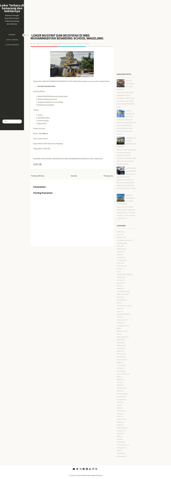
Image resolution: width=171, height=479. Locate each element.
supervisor (120, 266)
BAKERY (119, 351)
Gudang (119, 252)
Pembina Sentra (122, 445)
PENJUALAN (120, 354)
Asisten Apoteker (122, 374)
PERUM (119, 439)
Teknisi (119, 263)
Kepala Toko (121, 360)
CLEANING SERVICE (122, 314)
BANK (118, 377)
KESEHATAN (120, 357)
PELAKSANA (120, 397)
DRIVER (119, 289)
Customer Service (122, 306)
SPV (118, 334)
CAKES (119, 416)
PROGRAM (120, 442)
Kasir (118, 235)
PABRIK (119, 362)
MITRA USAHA (121, 428)
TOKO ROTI (120, 411)
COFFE (119, 382)
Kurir (118, 269)
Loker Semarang (12, 45)
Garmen (119, 280)
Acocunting (120, 371)
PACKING (119, 434)
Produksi (119, 257)
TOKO (119, 317)
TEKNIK (119, 408)
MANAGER (120, 340)
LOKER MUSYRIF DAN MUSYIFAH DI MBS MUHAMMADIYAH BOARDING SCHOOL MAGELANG (67, 36)
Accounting (120, 260)
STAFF (119, 451)
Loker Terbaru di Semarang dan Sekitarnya (12, 8)
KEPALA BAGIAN (122, 337)
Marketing (120, 249)
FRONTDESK (120, 388)
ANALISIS (119, 368)
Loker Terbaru (12, 40)
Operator (120, 237)
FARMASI (119, 422)
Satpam (119, 297)
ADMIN (119, 232)
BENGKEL (119, 380)
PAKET (119, 436)
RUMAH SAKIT (121, 331)
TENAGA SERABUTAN (123, 274)
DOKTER (119, 385)
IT (117, 272)
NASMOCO (120, 431)
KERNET (119, 425)
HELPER (119, 391)
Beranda (12, 35)
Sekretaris (120, 345)
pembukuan (120, 456)
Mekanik (119, 283)
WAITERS (119, 277)
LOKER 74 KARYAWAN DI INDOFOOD (130, 114)
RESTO (119, 246)
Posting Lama (108, 176)
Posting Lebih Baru (37, 176)
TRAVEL (119, 414)
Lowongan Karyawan (68, 43)
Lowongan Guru (122, 291)
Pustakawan (121, 399)
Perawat (119, 343)
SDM (118, 405)
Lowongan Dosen (122, 326)
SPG (118, 286)
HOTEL (119, 308)
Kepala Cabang (121, 394)
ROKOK (119, 402)
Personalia (120, 365)
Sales (118, 254)
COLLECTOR (120, 419)
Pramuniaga (120, 243)
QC (118, 303)
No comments (85, 43)
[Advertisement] (12, 80)
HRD (118, 328)
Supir (118, 311)
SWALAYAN (120, 453)
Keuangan (120, 323)
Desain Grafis (121, 320)
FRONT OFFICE (121, 294)
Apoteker (120, 348)
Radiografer (121, 448)
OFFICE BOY (120, 300)
